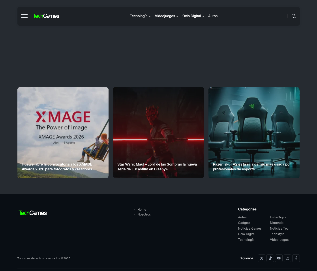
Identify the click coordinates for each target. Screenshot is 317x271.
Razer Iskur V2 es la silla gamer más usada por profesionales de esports (252, 166)
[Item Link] (63, 132)
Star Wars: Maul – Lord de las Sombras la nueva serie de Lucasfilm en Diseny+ (157, 166)
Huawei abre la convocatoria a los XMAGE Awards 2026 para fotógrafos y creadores (57, 166)
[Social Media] (261, 258)
